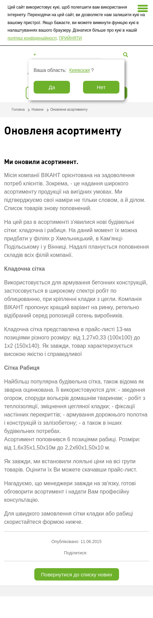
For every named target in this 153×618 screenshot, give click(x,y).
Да (52, 87)
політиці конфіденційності (32, 38)
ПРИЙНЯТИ (70, 38)
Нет (101, 87)
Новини (38, 109)
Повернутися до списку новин (76, 574)
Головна (18, 109)
